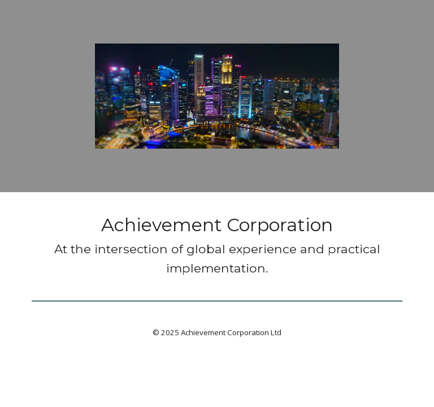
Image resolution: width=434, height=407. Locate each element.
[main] (217, 244)
